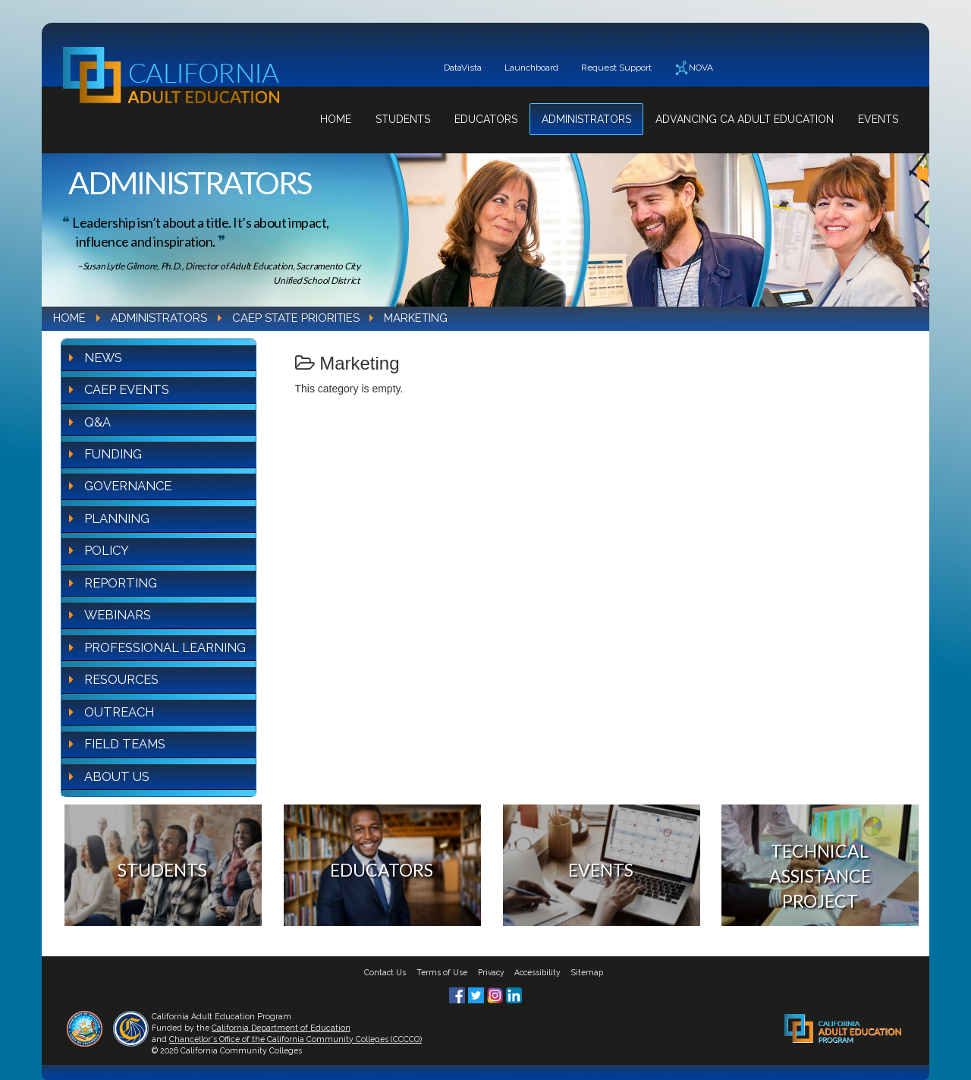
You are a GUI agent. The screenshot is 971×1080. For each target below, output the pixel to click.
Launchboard (531, 67)
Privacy (491, 972)
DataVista (463, 67)
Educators (485, 119)
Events (878, 119)
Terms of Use (441, 972)
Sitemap (587, 972)
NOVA (693, 68)
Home (335, 119)
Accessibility (537, 972)
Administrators (586, 119)
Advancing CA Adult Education (744, 119)
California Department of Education (281, 1027)
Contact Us (385, 972)
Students (403, 119)
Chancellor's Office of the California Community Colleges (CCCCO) (295, 1039)
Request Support (616, 67)
